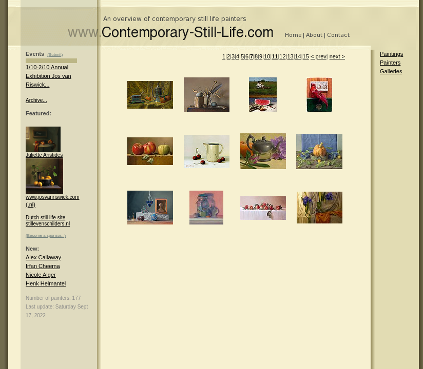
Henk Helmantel (46, 283)
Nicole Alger (41, 275)
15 (306, 56)
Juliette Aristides (44, 153)
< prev (318, 56)
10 (267, 56)
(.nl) (30, 204)
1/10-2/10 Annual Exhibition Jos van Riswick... (48, 76)
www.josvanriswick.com (52, 195)
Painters (390, 62)
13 (290, 56)
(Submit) (55, 54)
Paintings (391, 54)
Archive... (36, 100)
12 (282, 56)
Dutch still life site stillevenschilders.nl (48, 221)
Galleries (391, 71)
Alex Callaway (43, 257)
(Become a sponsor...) (46, 235)
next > (337, 56)
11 (275, 56)
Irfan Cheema (43, 266)
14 (298, 56)
